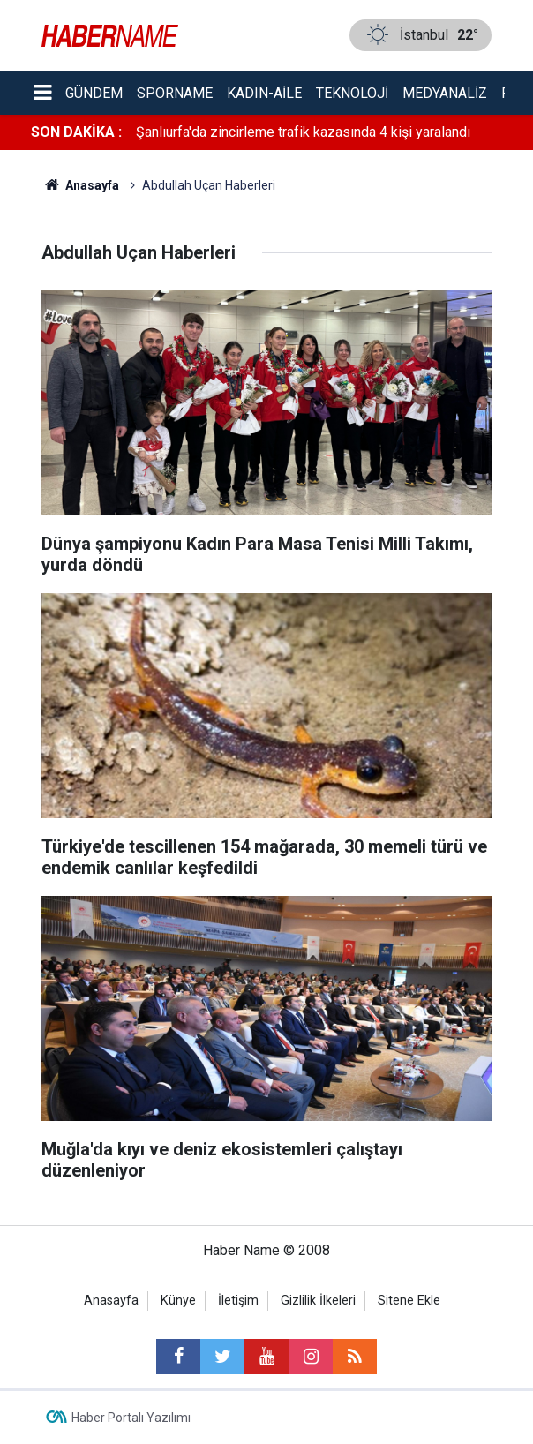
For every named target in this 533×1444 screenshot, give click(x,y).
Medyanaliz (444, 93)
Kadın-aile (264, 93)
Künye (178, 1300)
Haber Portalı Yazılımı (131, 1417)
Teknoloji (352, 93)
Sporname (175, 93)
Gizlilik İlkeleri (318, 1300)
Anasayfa (111, 1300)
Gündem (94, 93)
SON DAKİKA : (76, 132)
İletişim (238, 1300)
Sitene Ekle (409, 1300)
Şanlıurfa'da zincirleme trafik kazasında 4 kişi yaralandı (303, 132)
